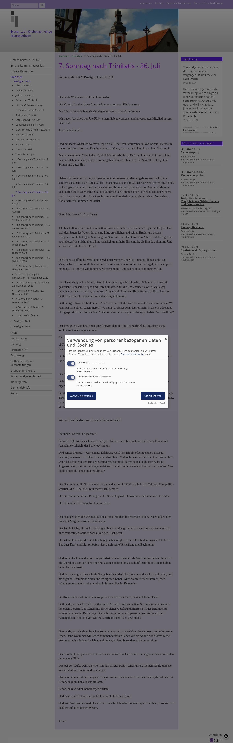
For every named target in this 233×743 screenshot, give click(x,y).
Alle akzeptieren (153, 395)
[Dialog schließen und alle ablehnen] (165, 337)
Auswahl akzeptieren (81, 395)
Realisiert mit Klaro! (156, 403)
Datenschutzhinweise (132, 354)
